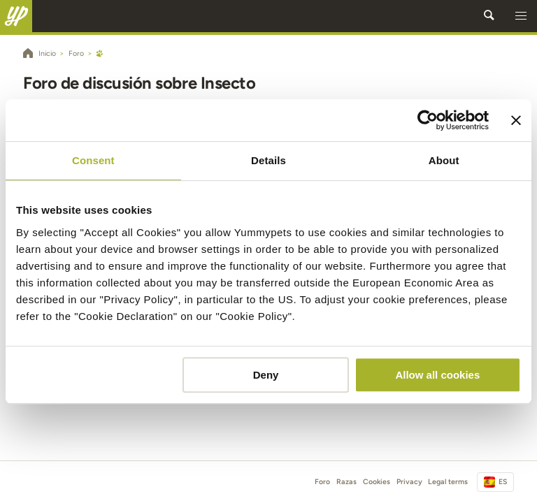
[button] (521, 16)
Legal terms (448, 481)
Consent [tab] (93, 160)
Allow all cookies (437, 375)
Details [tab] (268, 160)
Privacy (409, 481)
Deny (266, 375)
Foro (322, 481)
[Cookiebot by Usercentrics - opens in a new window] (427, 120)
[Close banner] (516, 120)
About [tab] (444, 160)
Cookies (376, 481)
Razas (346, 481)
